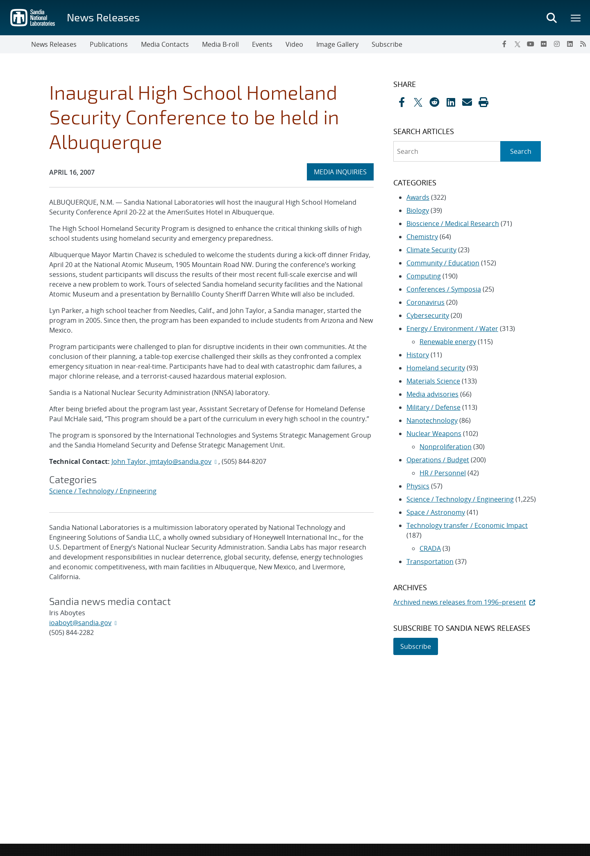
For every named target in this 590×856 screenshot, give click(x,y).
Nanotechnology (432, 420)
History (417, 354)
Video (294, 44)
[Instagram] (557, 44)
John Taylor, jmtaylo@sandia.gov (161, 461)
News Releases (103, 17)
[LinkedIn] (570, 44)
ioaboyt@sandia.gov (80, 622)
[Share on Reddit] (434, 102)
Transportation (430, 561)
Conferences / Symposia (443, 289)
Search (520, 151)
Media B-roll (220, 44)
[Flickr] (544, 44)
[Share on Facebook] (401, 102)
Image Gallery (337, 44)
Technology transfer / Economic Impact (467, 525)
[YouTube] (530, 44)
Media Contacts (165, 44)
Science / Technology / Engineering (103, 490)
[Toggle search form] (551, 18)
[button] (483, 102)
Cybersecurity (427, 315)
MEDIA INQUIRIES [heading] (343, 171)
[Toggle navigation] (16, 44)
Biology (417, 210)
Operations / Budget (437, 459)
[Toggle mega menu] (576, 18)
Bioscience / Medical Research (452, 223)
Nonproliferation (446, 446)
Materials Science (433, 381)
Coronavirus (425, 302)
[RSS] (583, 44)
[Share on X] (418, 102)
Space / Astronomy (435, 512)
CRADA (430, 548)
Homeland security (435, 367)
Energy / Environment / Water (452, 328)
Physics (417, 486)
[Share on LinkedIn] (450, 102)
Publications (109, 44)
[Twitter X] (517, 44)
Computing (423, 276)
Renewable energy (448, 341)
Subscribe (387, 44)
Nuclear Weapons (433, 433)
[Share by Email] (467, 102)
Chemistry (422, 236)
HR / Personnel (443, 472)
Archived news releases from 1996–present (465, 602)
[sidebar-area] (462, 367)
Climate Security (431, 249)
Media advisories (432, 394)
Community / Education (442, 262)
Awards (417, 197)
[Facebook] (504, 44)
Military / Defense (433, 407)
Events (262, 44)
